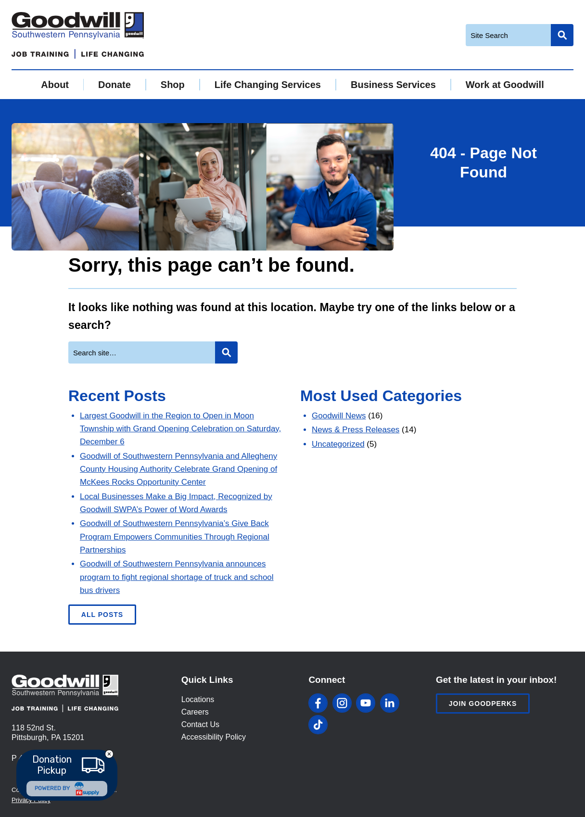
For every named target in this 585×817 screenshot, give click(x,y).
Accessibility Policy (213, 737)
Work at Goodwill (505, 84)
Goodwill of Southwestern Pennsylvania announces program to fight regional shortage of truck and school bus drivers (177, 576)
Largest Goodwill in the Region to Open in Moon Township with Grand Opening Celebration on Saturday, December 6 (180, 428)
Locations (198, 699)
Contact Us (200, 724)
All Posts (102, 614)
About (55, 84)
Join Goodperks (483, 703)
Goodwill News (339, 415)
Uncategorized (338, 444)
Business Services (393, 84)
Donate (114, 84)
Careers (195, 712)
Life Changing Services (268, 84)
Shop (173, 84)
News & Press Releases (355, 429)
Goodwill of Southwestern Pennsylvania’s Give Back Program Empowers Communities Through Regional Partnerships (174, 536)
